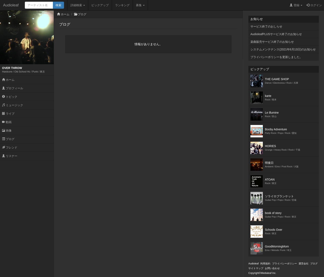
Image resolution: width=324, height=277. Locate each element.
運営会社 (304, 263)
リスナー (9, 156)
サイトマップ (255, 268)
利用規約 (265, 263)
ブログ (8, 139)
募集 (140, 5)
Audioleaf (11, 5)
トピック (9, 96)
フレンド (9, 147)
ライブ (8, 113)
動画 (7, 122)
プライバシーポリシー (284, 263)
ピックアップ (100, 5)
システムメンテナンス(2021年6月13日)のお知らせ (283, 49)
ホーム (8, 79)
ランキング (122, 5)
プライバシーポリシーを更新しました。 (276, 57)
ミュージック (12, 105)
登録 (296, 5)
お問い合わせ (272, 268)
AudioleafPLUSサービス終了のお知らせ (276, 34)
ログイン (314, 5)
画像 (7, 130)
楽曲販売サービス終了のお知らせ (272, 41)
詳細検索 (77, 5)
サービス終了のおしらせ (266, 26)
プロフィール (12, 88)
